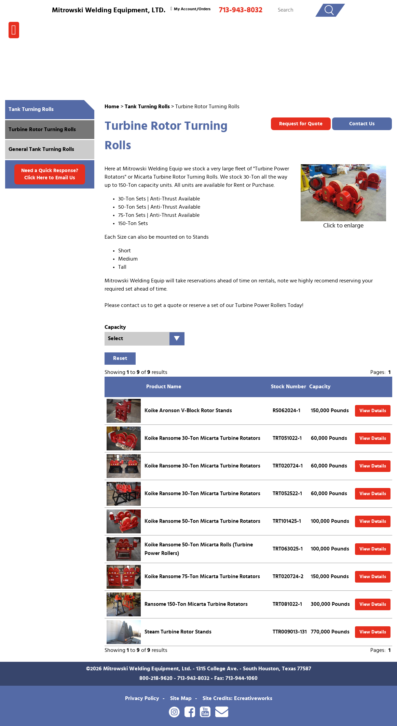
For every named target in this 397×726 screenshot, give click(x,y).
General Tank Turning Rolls (41, 149)
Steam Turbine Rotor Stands (178, 631)
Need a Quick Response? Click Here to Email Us (49, 174)
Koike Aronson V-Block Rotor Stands (188, 410)
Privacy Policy (142, 698)
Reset (120, 358)
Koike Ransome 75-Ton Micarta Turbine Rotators (202, 576)
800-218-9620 (156, 678)
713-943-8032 (240, 10)
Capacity (320, 386)
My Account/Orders (189, 8)
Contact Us (362, 123)
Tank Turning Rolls (147, 106)
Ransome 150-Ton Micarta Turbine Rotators (196, 604)
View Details (372, 410)
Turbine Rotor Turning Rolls (42, 129)
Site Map (181, 698)
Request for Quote (301, 123)
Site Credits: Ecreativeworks (237, 698)
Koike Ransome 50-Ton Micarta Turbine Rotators (202, 521)
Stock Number (288, 386)
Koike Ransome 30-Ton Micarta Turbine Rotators (202, 438)
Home (112, 106)
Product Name (163, 386)
